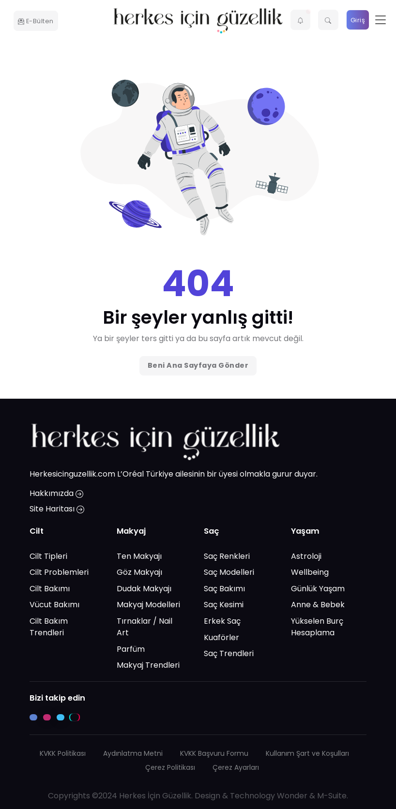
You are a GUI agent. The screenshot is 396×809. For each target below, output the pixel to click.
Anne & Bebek (318, 604)
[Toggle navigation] (380, 20)
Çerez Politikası (170, 767)
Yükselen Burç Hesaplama (317, 626)
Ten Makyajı (139, 555)
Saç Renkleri (227, 555)
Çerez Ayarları (236, 767)
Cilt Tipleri (48, 555)
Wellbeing (310, 572)
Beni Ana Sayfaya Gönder (198, 365)
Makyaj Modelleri (148, 604)
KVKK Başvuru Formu (214, 753)
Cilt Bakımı (50, 588)
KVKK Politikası (63, 753)
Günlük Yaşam (318, 588)
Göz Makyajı (139, 572)
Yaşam (305, 531)
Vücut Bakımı (54, 604)
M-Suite (332, 795)
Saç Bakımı (224, 588)
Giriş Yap (358, 23)
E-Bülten (36, 21)
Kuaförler (221, 637)
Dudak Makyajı (144, 588)
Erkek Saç (222, 621)
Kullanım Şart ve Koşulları (307, 753)
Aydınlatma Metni (133, 753)
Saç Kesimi (224, 604)
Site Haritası (57, 508)
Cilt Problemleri (59, 572)
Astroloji (306, 555)
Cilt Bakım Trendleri (49, 626)
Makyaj (131, 531)
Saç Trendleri (229, 653)
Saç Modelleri (229, 572)
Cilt (37, 531)
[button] (300, 20)
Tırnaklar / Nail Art (144, 626)
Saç (211, 531)
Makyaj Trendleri (148, 665)
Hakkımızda (56, 493)
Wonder (292, 795)
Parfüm (131, 648)
